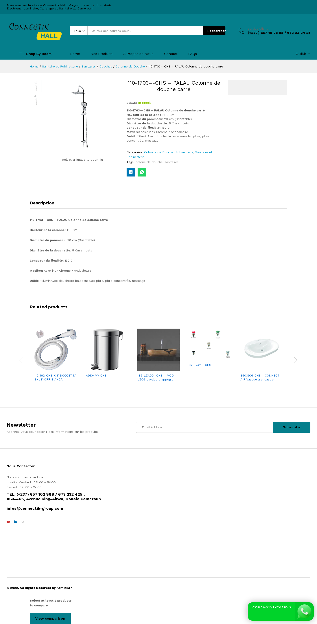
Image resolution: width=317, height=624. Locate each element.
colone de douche (149, 162)
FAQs (192, 54)
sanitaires (172, 162)
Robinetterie (184, 152)
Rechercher (216, 31)
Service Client (258, 28)
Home (75, 54)
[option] (55, 355)
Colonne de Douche (158, 152)
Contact (170, 54)
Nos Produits (101, 54)
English (301, 53)
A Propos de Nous (138, 54)
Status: (132, 102)
